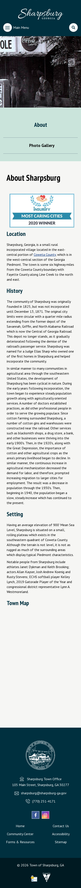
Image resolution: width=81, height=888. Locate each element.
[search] (73, 27)
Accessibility (61, 834)
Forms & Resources (20, 842)
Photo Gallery (41, 145)
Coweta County (45, 254)
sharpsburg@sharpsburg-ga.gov (44, 793)
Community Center (20, 834)
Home (20, 826)
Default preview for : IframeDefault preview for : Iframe (40, 660)
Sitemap (61, 842)
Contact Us (61, 826)
